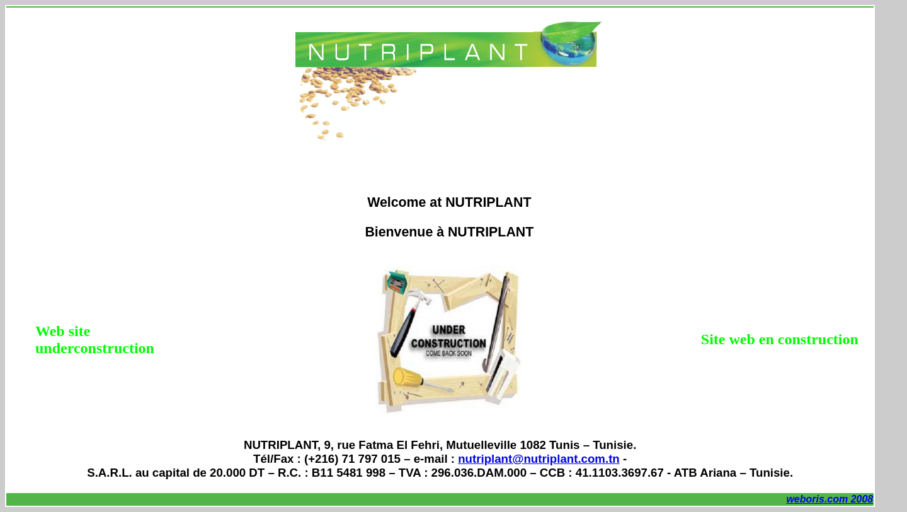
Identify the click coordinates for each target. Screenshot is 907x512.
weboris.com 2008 (829, 499)
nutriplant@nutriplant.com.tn (539, 458)
